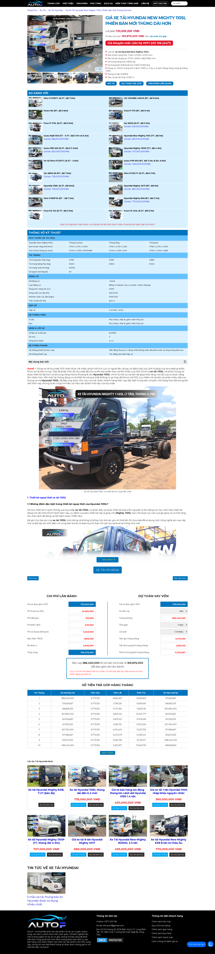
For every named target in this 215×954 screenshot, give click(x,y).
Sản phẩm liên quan (159, 83)
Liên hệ (145, 3)
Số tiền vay (124, 611)
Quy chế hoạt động (161, 925)
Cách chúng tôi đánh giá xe (165, 941)
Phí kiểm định (33, 625)
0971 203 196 (160, 3)
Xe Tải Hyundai (107, 570)
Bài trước (33, 578)
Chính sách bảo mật (161, 921)
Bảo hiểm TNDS (35, 638)
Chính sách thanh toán (162, 937)
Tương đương (125, 618)
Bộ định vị (32, 645)
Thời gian (123, 625)
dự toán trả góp (158, 36)
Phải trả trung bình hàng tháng (134, 652)
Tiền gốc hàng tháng (129, 638)
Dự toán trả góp (131, 83)
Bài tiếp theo (180, 578)
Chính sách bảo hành (162, 933)
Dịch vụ (108, 3)
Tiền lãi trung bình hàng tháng (133, 645)
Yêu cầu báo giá (46, 805)
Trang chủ (53, 3)
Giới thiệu (68, 3)
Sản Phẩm (81, 3)
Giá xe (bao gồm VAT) (37, 604)
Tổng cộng (32, 652)
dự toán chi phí (78, 805)
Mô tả (111, 83)
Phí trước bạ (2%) (35, 611)
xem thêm (107, 753)
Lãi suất (123, 632)
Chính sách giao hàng (162, 929)
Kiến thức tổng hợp (126, 3)
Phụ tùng (95, 3)
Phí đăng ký (33, 618)
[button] (99, 78)
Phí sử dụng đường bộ (38, 632)
